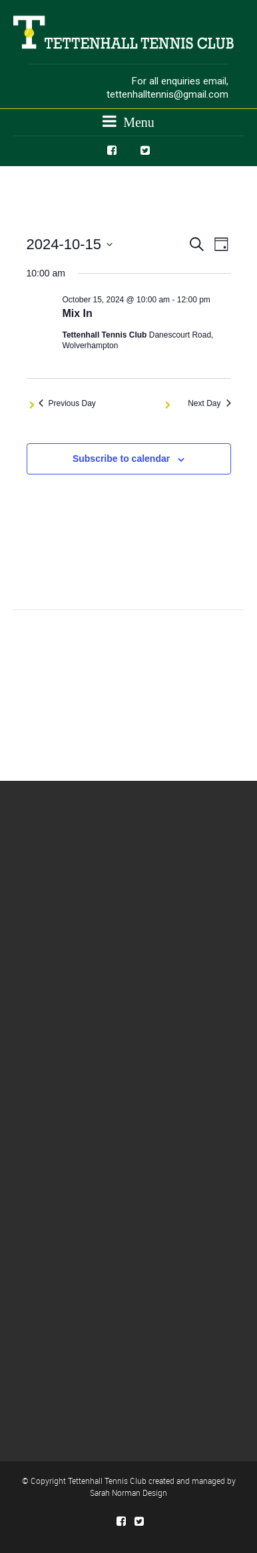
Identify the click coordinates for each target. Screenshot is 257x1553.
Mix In (78, 313)
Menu (128, 121)
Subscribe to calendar (121, 458)
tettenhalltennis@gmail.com (167, 94)
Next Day (209, 403)
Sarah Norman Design (128, 1492)
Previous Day (67, 403)
